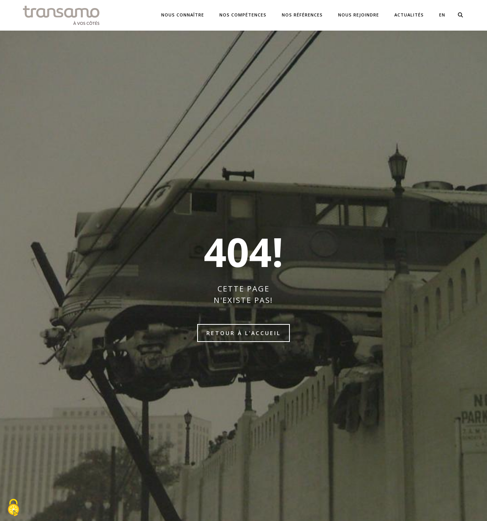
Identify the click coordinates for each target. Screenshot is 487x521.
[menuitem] (442, 15)
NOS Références (302, 15)
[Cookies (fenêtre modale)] (13, 508)
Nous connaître (182, 15)
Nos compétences (242, 15)
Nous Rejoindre (358, 15)
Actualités (409, 15)
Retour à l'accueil (243, 333)
